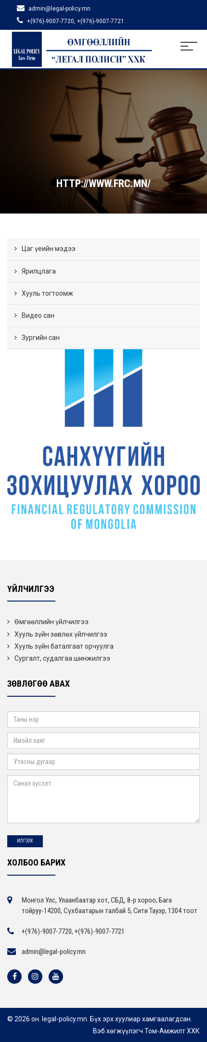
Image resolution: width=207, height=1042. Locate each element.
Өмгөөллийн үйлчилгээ (51, 622)
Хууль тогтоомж (47, 293)
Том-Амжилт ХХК (172, 1031)
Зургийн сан (41, 337)
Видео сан (38, 315)
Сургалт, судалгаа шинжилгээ (62, 658)
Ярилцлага (39, 271)
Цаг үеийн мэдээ (49, 248)
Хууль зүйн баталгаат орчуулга (64, 646)
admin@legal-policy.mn (54, 951)
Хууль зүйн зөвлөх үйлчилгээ (60, 634)
